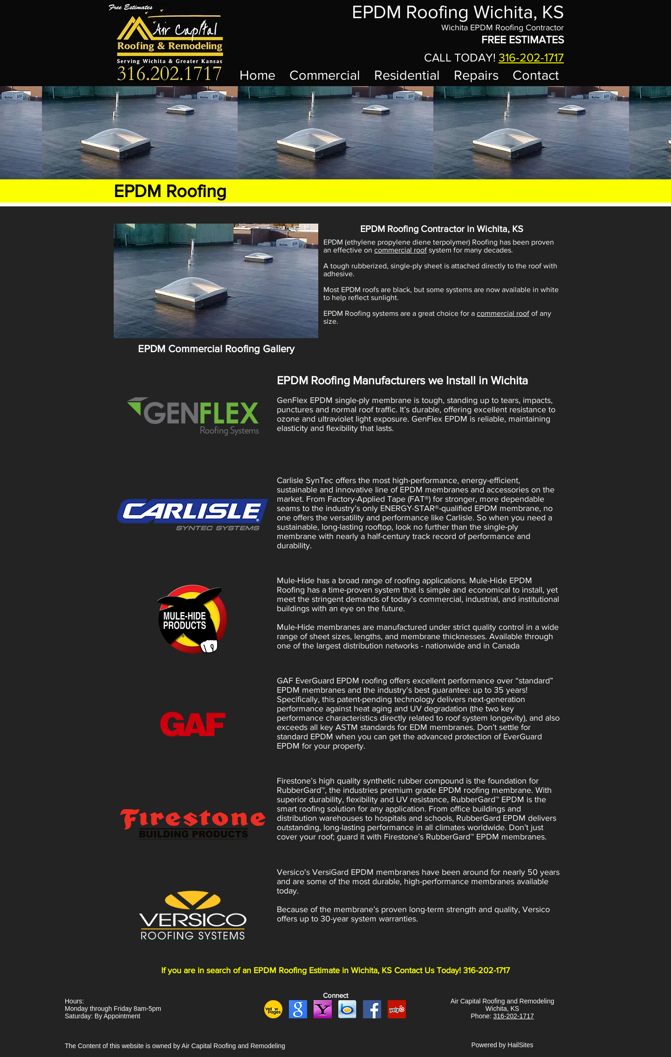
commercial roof (400, 250)
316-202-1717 (531, 57)
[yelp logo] (397, 1009)
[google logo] (298, 1009)
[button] (216, 281)
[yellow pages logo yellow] (273, 1009)
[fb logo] (372, 1009)
